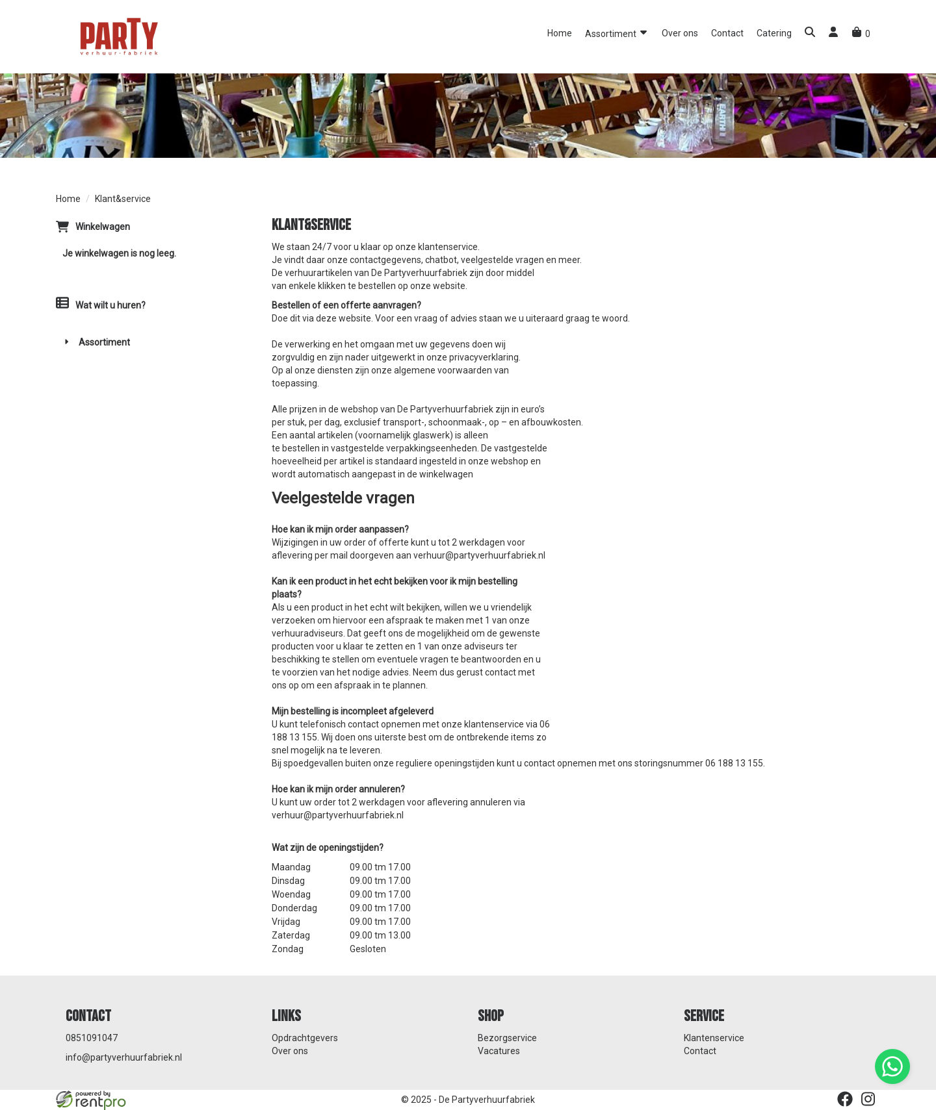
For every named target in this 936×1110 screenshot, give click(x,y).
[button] (810, 33)
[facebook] (845, 1099)
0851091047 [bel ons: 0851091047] (92, 1038)
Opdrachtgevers (305, 1038)
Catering (774, 33)
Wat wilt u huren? (101, 305)
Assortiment (617, 33)
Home (559, 33)
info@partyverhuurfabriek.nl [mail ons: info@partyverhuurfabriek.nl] (124, 1057)
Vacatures (499, 1051)
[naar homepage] (117, 36)
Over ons (680, 33)
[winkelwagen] (861, 34)
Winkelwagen (102, 226)
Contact (727, 33)
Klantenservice (714, 1038)
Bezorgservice (507, 1038)
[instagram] (868, 1099)
